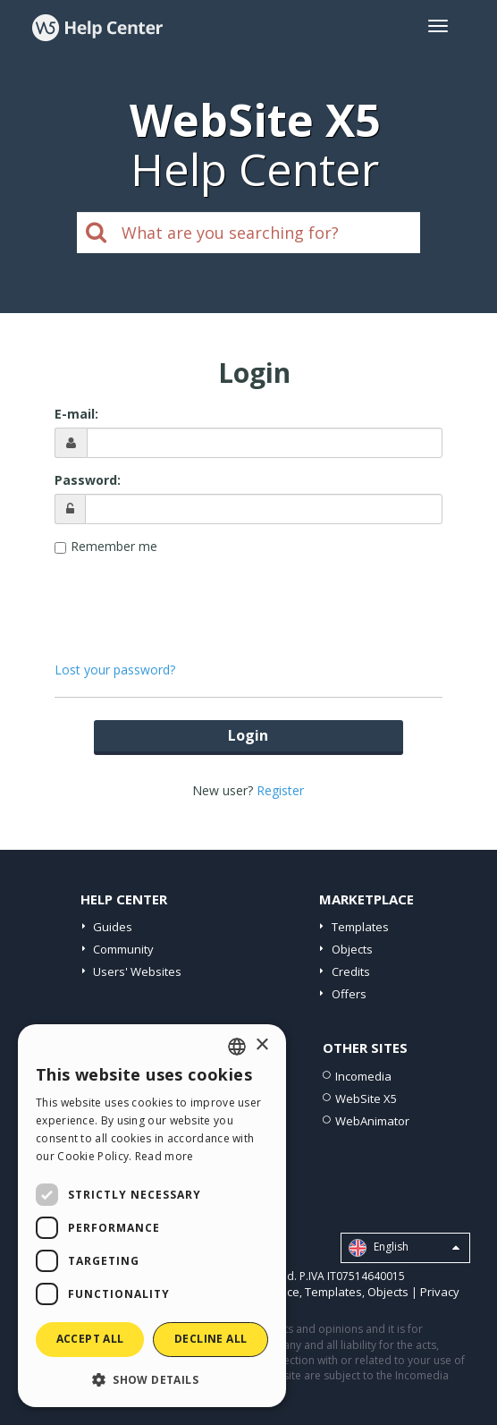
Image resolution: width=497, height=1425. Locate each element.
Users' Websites (137, 971)
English (404, 1248)
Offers (349, 994)
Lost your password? (115, 669)
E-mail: (76, 413)
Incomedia (363, 1076)
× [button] (261, 1045)
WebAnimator (372, 1121)
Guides (112, 927)
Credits (351, 971)
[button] (152, 1379)
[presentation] (248, 599)
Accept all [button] (90, 1338)
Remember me (114, 546)
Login (248, 735)
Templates (360, 927)
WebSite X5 (366, 1098)
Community (123, 949)
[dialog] (152, 1215)
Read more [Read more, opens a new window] (164, 1156)
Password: (88, 479)
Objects (352, 949)
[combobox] (237, 1047)
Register (280, 790)
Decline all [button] (210, 1338)
